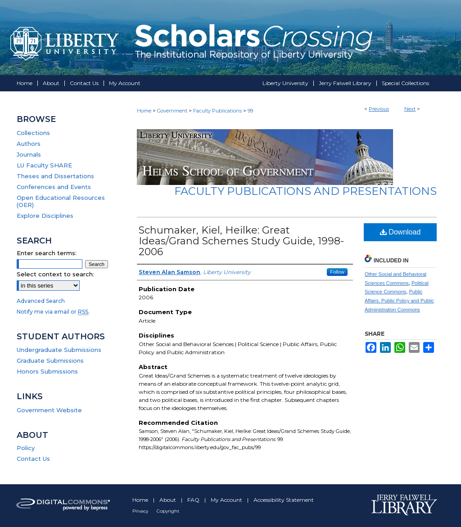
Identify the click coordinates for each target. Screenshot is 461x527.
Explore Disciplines (45, 215)
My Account (227, 499)
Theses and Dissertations (55, 176)
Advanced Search (41, 300)
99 (250, 111)
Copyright (168, 511)
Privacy (140, 511)
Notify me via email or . (53, 311)
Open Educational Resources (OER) (61, 201)
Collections (33, 132)
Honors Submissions (47, 371)
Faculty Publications (217, 111)
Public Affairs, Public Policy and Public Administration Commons (399, 300)
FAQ (194, 499)
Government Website (49, 410)
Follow (337, 272)
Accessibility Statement (283, 499)
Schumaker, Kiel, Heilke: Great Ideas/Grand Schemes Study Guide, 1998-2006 (241, 241)
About (168, 499)
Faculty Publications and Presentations (305, 191)
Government (172, 111)
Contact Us (33, 458)
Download (400, 232)
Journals (29, 154)
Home (144, 111)
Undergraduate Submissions (59, 349)
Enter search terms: (47, 253)
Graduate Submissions (50, 360)
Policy (26, 447)
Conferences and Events (54, 186)
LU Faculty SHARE (44, 165)
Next (410, 109)
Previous (379, 109)
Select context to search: (55, 274)
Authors (29, 143)
